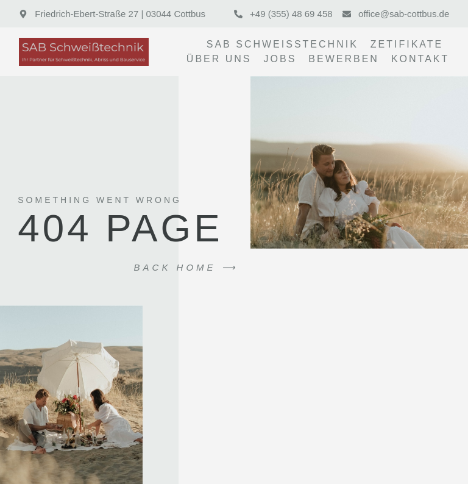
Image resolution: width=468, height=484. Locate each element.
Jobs (280, 59)
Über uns (219, 59)
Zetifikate (406, 44)
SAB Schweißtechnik (282, 44)
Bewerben (343, 59)
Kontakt (420, 59)
